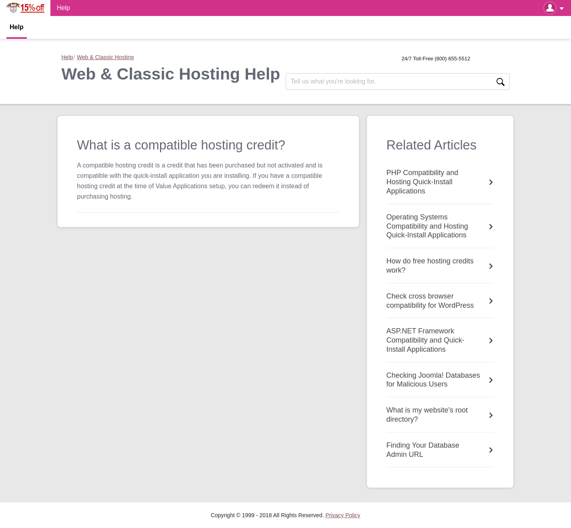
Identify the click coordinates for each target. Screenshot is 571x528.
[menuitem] (342, 515)
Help (17, 27)
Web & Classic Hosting (105, 57)
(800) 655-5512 (452, 59)
